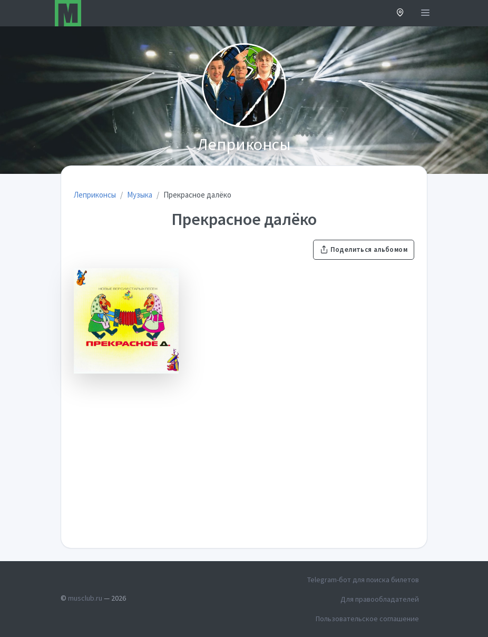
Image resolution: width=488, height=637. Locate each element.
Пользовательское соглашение (367, 618)
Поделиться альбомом (363, 249)
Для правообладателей (379, 599)
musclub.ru (85, 598)
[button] (400, 13)
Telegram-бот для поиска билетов (363, 579)
